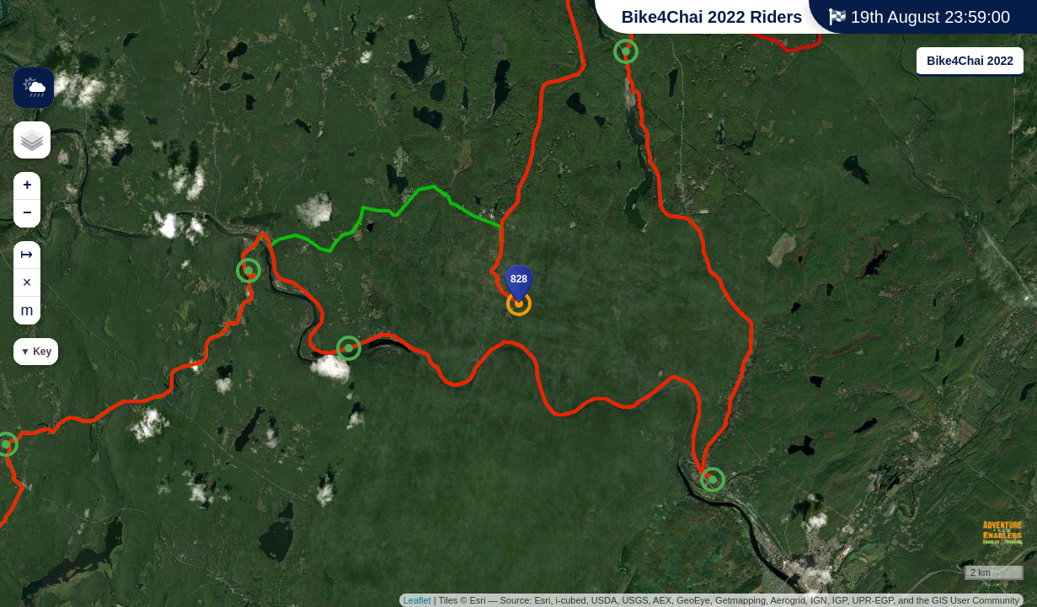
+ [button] (27, 185)
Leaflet (417, 600)
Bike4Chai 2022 (970, 60)
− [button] (27, 213)
